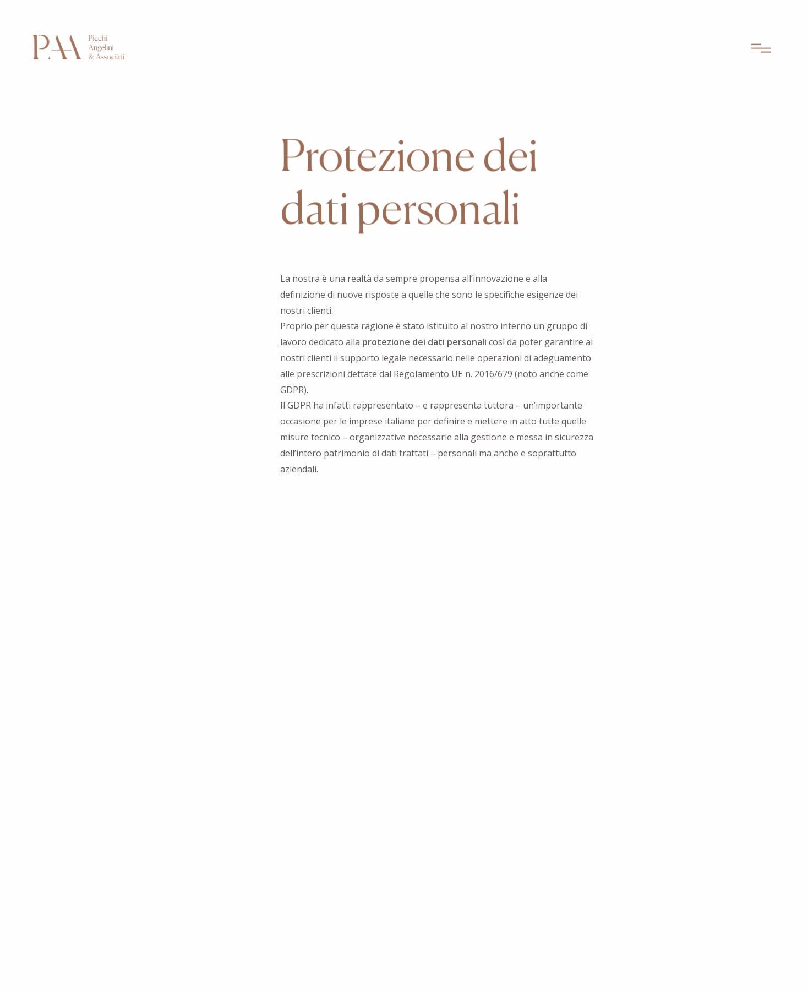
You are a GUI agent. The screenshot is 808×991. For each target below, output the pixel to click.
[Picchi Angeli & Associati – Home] (78, 49)
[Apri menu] (761, 50)
